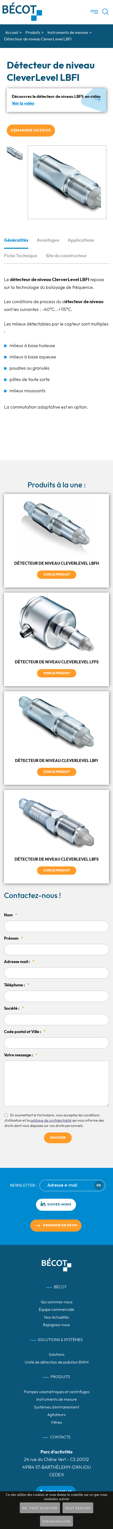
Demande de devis (60, 1225)
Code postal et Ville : (25, 1032)
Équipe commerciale (56, 1310)
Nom (10, 915)
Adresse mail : (19, 962)
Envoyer (58, 1137)
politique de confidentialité (51, 1120)
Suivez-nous (55, 1203)
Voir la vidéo (23, 103)
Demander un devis (31, 130)
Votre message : (21, 1055)
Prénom (13, 938)
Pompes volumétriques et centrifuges (57, 1392)
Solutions (56, 1355)
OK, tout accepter (40, 1508)
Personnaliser (56, 1521)
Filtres (56, 1423)
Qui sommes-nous (56, 1302)
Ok (98, 1185)
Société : (14, 1008)
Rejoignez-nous (56, 1325)
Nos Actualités (56, 1317)
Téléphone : (17, 985)
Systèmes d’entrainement (56, 1407)
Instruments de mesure (56, 1399)
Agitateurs (56, 1415)
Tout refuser (78, 1508)
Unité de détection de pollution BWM (56, 1362)
